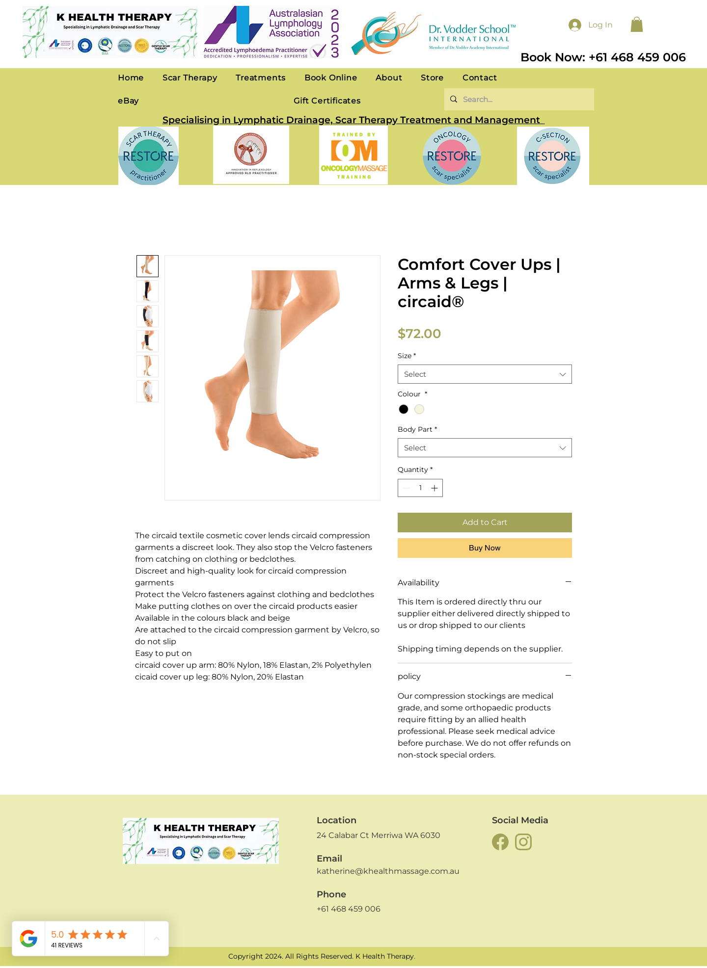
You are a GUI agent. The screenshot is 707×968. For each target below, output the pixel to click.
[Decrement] (405, 488)
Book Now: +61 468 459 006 (603, 57)
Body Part (417, 429)
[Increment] (435, 488)
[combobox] (485, 374)
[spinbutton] (420, 488)
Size (407, 355)
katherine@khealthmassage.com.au (388, 871)
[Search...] (518, 99)
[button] (636, 24)
